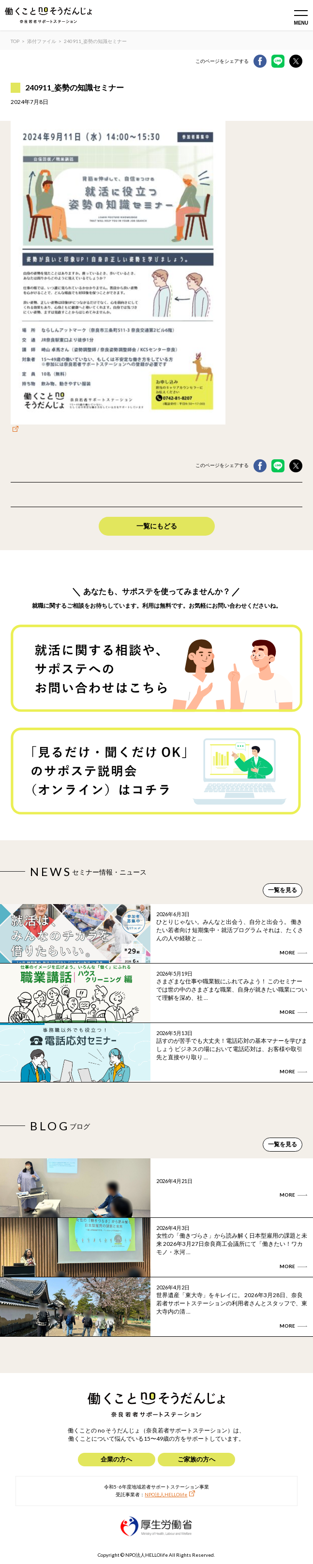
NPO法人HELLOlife (166, 1494)
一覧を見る (282, 889)
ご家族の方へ (196, 1459)
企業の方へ (116, 1459)
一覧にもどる (156, 526)
